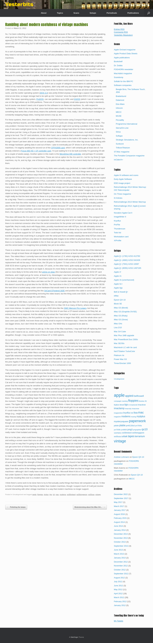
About (43, 13)
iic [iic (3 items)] (146, 401)
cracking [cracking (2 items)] (125, 401)
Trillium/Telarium (123, 148)
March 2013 (119, 554)
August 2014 (119, 522)
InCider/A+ (118, 160)
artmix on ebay (48, 272)
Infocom (119, 108)
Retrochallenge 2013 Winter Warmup (130, 202)
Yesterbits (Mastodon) (123, 35)
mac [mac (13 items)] (141, 412)
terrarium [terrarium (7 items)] (140, 436)
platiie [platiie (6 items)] (122, 425)
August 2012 (119, 578)
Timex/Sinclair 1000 (122, 363)
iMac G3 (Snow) (121, 319)
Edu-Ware (120, 104)
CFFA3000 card (58, 148)
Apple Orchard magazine (124, 50)
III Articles (118, 198)
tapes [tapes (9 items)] (131, 436)
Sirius (118, 132)
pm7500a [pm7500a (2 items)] (138, 426)
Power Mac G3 (120, 359)
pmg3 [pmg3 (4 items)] (130, 429)
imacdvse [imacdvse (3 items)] (142, 405)
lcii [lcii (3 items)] (132, 413)
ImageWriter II (120, 217)
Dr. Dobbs (118, 65)
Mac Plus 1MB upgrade (124, 335)
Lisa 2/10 (118, 327)
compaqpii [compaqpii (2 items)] (117, 401)
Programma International (126, 124)
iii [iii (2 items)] (129, 405)
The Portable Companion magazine (129, 155)
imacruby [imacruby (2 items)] (128, 408)
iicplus (46, 494)
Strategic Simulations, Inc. (127, 140)
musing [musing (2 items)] (133, 417)
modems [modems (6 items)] (125, 416)
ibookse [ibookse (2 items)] (141, 401)
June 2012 (118, 585)
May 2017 (118, 502)
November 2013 (121, 538)
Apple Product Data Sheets (125, 53)
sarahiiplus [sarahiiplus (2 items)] (117, 433)
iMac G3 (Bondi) (121, 308)
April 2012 (118, 593)
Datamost (120, 100)
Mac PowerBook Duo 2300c (126, 339)
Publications (133, 13)
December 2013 (121, 534)
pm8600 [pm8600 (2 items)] (124, 430)
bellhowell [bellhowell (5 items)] (139, 396)
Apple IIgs (118, 288)
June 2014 (118, 526)
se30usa (91, 494)
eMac (116, 296)
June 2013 (118, 550)
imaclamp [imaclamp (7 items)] (119, 408)
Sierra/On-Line (122, 128)
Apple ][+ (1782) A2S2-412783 (127, 256)
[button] (148, 13)
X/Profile (117, 240)
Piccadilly (120, 120)
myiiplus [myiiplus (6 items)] (141, 416)
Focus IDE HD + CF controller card (36, 151)
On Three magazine (122, 194)
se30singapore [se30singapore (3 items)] (138, 433)
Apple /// (117, 272)
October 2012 (120, 570)
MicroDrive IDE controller (70, 154)
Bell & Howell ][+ (121, 292)
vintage (98, 494)
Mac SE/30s (119, 343)
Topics (60, 13)
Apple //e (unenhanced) (124, 280)
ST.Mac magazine (121, 152)
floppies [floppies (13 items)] (133, 400)
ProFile (117, 225)
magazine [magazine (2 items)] (117, 417)
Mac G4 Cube (120, 331)
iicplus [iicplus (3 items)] (116, 405)
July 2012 (118, 581)
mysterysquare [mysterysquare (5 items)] (121, 421)
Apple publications (122, 57)
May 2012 (118, 589)
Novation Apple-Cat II (123, 213)
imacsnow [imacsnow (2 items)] (135, 408)
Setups (93, 13)
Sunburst (120, 144)
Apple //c (117, 276)
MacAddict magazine (123, 73)
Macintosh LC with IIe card (125, 347)
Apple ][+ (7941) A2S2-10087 (126, 264)
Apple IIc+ (118, 284)
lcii (54, 494)
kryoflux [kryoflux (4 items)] (126, 413)
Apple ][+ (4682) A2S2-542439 (127, 260)
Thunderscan (119, 229)
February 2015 (120, 518)
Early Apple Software (123, 179)
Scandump (118, 77)
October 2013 (120, 542)
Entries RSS (119, 29)
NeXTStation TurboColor (124, 351)
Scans (76, 13)
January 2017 (120, 510)
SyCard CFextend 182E (54, 291)
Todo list (117, 232)
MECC (118, 112)
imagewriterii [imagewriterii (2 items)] (118, 413)
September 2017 (121, 498)
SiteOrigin (74, 637)
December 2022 (121, 494)
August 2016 (119, 514)
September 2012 (121, 573)
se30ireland (71, 494)
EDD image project (122, 183)
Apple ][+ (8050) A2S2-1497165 (127, 268)
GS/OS (77, 99)
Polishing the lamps (16, 507)
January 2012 (120, 605)
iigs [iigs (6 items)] (126, 404)
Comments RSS (121, 32)
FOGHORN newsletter (123, 69)
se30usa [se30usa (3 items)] (117, 437)
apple (34, 494)
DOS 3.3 (44, 93)
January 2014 (120, 530)
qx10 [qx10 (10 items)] (144, 429)
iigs (50, 494)
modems (63, 494)
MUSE (118, 116)
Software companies (122, 85)
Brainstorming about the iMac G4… (90, 507)
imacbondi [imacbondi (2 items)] (133, 405)
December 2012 (121, 562)
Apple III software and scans (126, 175)
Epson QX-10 (120, 300)
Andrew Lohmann (121, 457)
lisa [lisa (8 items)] (136, 412)
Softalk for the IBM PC (123, 81)
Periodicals (112, 13)
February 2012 (120, 601)
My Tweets (118, 621)
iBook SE (118, 304)
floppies (40, 494)
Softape (119, 136)
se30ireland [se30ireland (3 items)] (127, 433)
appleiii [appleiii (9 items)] (129, 395)
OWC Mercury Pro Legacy (75, 308)
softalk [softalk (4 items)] (124, 436)
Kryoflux (117, 221)
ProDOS (40, 99)
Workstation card (121, 236)
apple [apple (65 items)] (119, 395)
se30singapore (81, 494)
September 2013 (121, 546)
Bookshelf (118, 61)
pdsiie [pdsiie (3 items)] (116, 426)
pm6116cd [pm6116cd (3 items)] (130, 426)
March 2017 (119, 506)
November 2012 (121, 566)
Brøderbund (121, 96)
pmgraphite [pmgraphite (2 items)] (137, 430)
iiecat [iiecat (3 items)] (122, 405)
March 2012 (119, 597)
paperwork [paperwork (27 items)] (137, 421)
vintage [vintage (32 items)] (120, 441)
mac (57, 494)
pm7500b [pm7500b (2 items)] (117, 430)
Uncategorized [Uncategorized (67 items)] (119, 379)
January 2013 (120, 558)
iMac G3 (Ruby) (120, 316)
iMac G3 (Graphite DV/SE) (125, 311)
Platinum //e (119, 355)
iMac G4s (118, 323)
